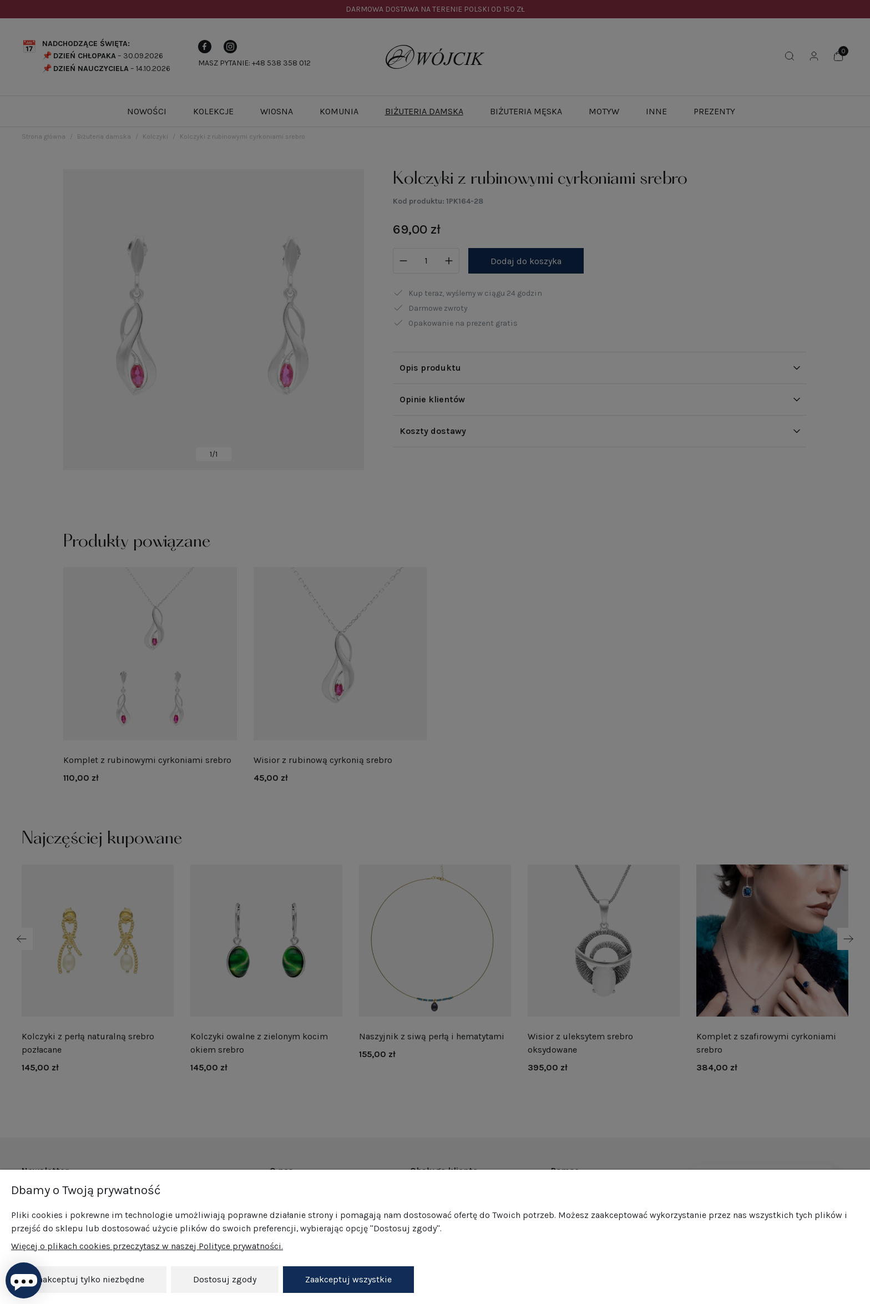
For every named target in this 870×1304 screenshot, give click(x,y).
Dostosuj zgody (224, 1279)
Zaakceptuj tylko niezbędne (88, 1279)
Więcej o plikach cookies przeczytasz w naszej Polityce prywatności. (147, 1246)
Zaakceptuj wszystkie (348, 1279)
